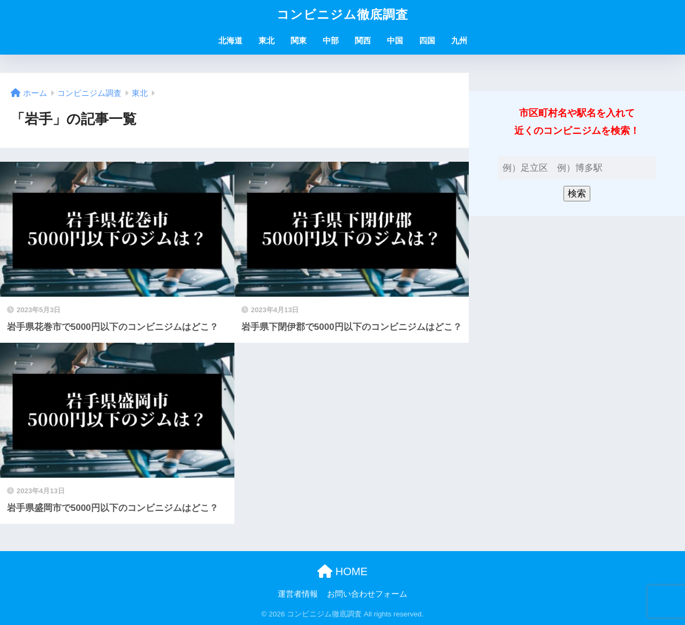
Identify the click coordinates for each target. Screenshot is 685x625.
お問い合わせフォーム (367, 594)
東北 (266, 40)
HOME (342, 571)
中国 (395, 40)
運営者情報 (298, 594)
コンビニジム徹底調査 (342, 14)
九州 (459, 40)
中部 (331, 40)
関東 (299, 40)
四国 (427, 40)
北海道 (230, 40)
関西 (363, 40)
